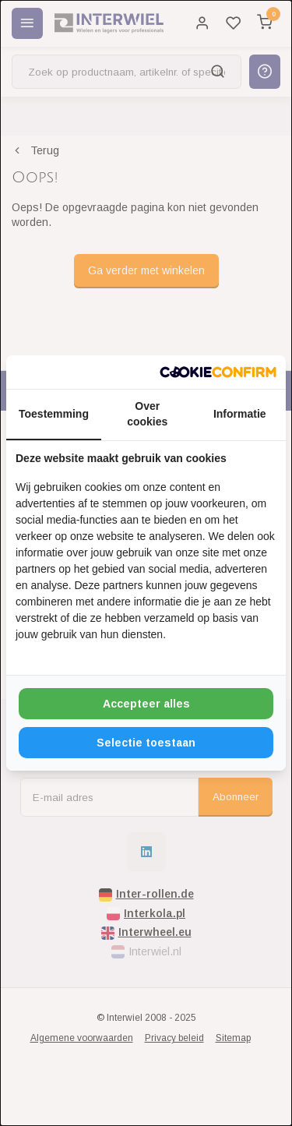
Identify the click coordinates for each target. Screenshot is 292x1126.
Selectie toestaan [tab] (146, 742)
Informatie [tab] (239, 414)
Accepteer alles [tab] (146, 703)
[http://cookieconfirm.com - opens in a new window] (218, 372)
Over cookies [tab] (147, 414)
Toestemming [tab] (54, 414)
